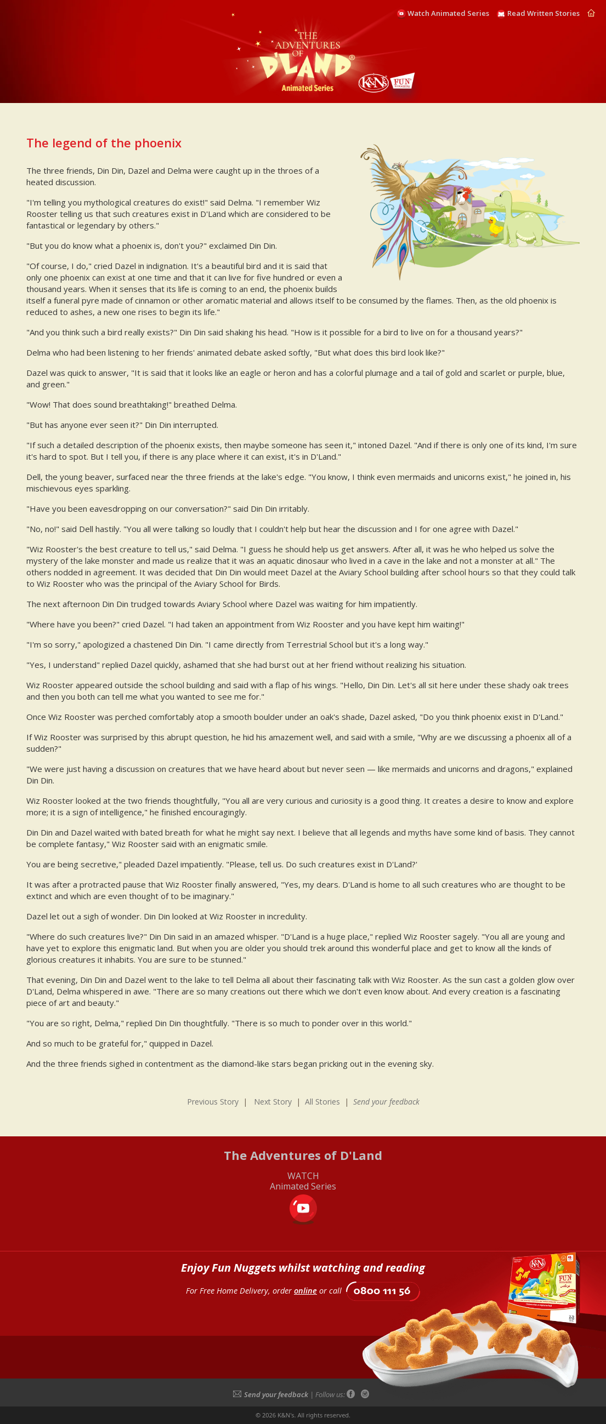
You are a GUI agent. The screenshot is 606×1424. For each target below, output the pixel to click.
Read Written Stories (543, 13)
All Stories (322, 1101)
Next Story (273, 1101)
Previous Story (213, 1101)
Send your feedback (270, 1394)
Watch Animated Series (448, 13)
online (305, 1290)
